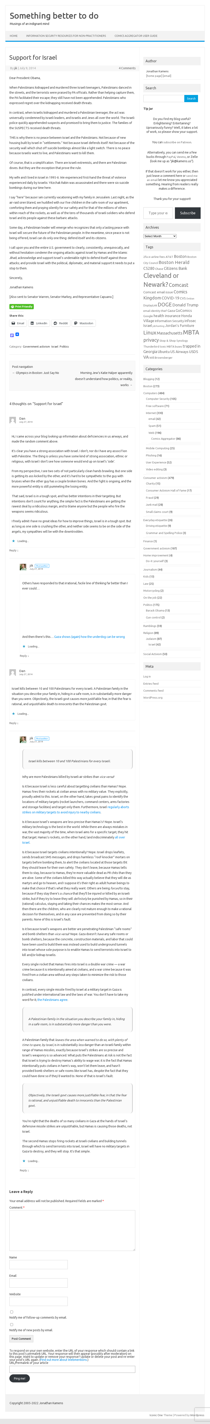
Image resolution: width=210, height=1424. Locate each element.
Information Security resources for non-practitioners (66, 35)
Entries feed (151, 683)
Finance (148, 541)
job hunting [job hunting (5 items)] (158, 326)
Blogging (148, 378)
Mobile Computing (157, 448)
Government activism (36, 346)
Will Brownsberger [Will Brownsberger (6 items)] (161, 357)
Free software (155, 405)
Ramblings (149, 625)
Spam (152, 425)
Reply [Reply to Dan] (12, 550)
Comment (17, 1207)
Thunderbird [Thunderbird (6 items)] (151, 346)
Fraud (149, 497)
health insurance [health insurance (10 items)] (167, 316)
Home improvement (156, 555)
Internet (151, 412)
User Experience (156, 462)
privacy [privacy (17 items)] (151, 340)
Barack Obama (155, 610)
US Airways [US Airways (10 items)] (179, 352)
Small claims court (157, 511)
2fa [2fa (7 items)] (145, 256)
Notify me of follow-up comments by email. (38, 1317)
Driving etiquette (156, 525)
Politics (64, 346)
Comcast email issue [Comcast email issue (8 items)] (158, 292)
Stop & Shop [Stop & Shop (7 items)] (167, 340)
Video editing (154, 469)
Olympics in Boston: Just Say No (35, 373)
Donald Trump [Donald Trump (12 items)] (185, 305)
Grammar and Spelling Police (164, 532)
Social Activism (152, 653)
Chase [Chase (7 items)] (159, 268)
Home (14, 35)
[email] (167, 75)
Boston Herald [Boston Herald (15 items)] (174, 262)
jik (15, 68)
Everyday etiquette (155, 520)
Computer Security (157, 398)
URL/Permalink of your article (28, 1362)
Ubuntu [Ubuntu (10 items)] (164, 352)
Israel (54, 346)
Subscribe (187, 213)
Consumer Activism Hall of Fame (166, 490)
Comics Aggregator (163, 438)
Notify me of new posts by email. (31, 1330)
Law (145, 583)
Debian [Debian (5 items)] (190, 298)
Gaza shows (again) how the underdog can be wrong (89, 637)
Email (13, 1275)
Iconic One (156, 1415)
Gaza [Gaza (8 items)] (171, 311)
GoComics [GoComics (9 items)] (184, 311)
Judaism (151, 638)
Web (151, 432)
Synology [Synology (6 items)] (182, 340)
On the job (150, 597)
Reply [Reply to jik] (23, 655)
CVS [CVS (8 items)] (183, 298)
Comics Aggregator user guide (136, 35)
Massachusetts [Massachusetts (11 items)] (169, 333)
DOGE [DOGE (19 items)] (165, 304)
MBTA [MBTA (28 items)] (191, 332)
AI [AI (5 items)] (149, 257)
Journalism (150, 569)
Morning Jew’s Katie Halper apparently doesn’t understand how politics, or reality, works (103, 379)
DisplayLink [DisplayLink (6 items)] (150, 305)
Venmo (181, 157)
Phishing (151, 455)
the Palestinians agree (52, 1000)
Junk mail (152, 504)
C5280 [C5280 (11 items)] (148, 268)
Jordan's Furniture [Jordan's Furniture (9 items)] (179, 326)
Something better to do (54, 15)
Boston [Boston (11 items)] (180, 256)
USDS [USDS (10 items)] (193, 352)
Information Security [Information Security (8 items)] (169, 321)
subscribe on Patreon (177, 142)
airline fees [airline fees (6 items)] (158, 256)
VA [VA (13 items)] (146, 357)
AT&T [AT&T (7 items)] (169, 256)
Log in (147, 676)
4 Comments (127, 68)
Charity (150, 483)
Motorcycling (151, 590)
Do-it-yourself (155, 561)
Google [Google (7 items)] (148, 316)
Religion (148, 632)
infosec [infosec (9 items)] (190, 321)
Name (13, 1257)
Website (15, 1294)
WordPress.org (153, 697)
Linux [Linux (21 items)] (149, 332)
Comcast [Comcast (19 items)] (178, 285)
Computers (150, 393)
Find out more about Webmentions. (64, 1359)
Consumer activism (155, 477)
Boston (147, 386)
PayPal (171, 157)
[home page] (154, 75)
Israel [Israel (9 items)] (147, 326)
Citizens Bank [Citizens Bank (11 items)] (175, 268)
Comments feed (153, 690)
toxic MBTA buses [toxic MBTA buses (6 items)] (171, 346)
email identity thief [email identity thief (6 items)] (155, 310)
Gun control (153, 617)
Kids (146, 576)
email (152, 418)
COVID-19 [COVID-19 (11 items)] (170, 298)
